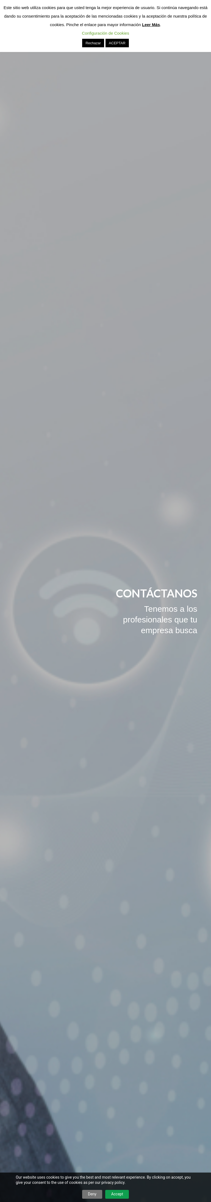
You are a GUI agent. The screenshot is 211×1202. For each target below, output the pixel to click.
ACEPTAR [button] (117, 43)
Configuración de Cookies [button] (105, 33)
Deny (92, 1194)
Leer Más (151, 24)
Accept (117, 1194)
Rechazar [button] (93, 43)
